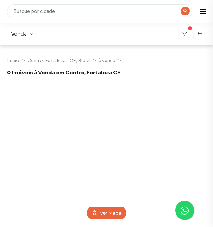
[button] (203, 11)
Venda (22, 34)
